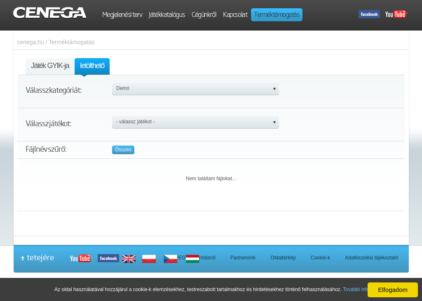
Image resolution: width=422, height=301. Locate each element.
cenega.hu (30, 42)
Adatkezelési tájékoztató (371, 258)
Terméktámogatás (71, 42)
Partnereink (243, 258)
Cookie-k (320, 258)
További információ (363, 289)
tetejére (40, 257)
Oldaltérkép (282, 258)
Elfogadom (393, 289)
